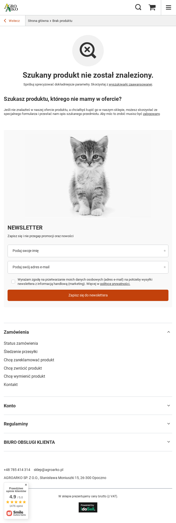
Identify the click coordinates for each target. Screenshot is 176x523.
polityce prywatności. (115, 284)
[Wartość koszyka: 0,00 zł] (152, 7)
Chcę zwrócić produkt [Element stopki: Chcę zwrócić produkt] (23, 368)
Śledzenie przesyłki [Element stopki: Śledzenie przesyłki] (21, 351)
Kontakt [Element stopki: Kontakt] (11, 384)
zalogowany (151, 114)
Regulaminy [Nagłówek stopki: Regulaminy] (16, 423)
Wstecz (12, 21)
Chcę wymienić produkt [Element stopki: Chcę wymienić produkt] (24, 376)
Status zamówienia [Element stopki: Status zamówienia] (21, 343)
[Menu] (168, 7)
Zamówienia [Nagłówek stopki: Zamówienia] (16, 332)
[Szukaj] (138, 7)
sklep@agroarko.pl (48, 470)
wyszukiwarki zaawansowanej (130, 84)
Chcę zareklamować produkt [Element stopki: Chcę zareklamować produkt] (29, 360)
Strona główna (38, 21)
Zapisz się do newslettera (88, 295)
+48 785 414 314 (17, 470)
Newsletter (25, 228)
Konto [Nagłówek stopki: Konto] (10, 405)
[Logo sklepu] (11, 8)
